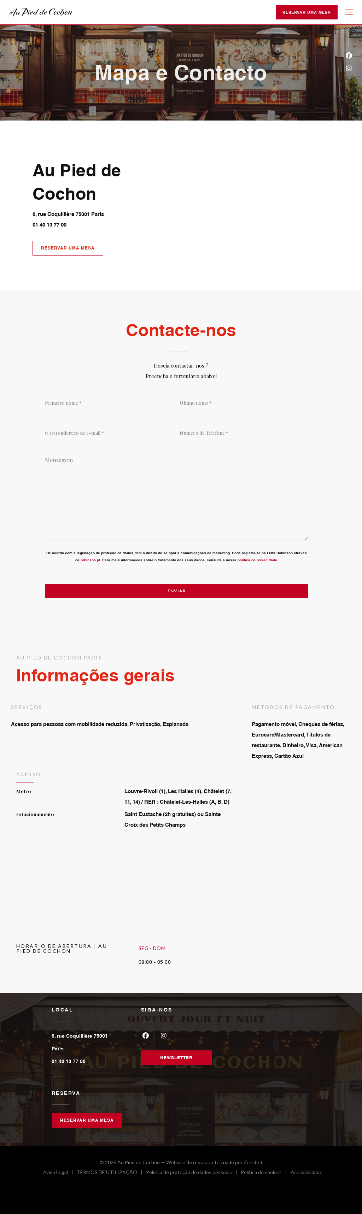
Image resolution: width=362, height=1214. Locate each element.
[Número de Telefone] (244, 432)
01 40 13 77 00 (49, 225)
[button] (349, 12)
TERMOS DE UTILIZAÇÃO (111, 1173)
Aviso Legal (60, 1173)
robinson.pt (90, 560)
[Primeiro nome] (109, 402)
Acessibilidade (306, 1173)
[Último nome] (244, 402)
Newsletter (176, 1057)
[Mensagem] (176, 496)
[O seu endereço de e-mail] (109, 432)
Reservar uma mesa (306, 12)
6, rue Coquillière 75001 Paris (99, 213)
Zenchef (253, 1162)
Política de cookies (266, 1173)
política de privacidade (257, 560)
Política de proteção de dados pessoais (193, 1173)
